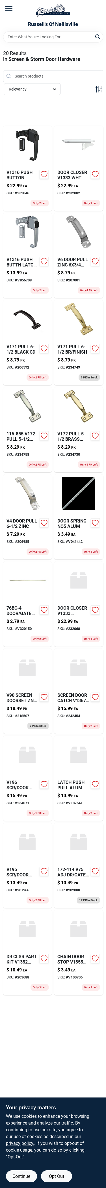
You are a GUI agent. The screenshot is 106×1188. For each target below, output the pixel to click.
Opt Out (56, 1176)
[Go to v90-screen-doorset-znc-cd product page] (27, 691)
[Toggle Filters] (99, 89)
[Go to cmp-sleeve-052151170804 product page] (27, 865)
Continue (21, 1176)
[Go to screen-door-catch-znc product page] (78, 691)
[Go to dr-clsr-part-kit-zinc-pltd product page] (27, 952)
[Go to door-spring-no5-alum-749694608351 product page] (78, 516)
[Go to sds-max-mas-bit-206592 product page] (27, 342)
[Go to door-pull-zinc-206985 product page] (27, 516)
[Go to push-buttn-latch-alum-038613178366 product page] (27, 255)
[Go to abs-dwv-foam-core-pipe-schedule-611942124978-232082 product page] (78, 168)
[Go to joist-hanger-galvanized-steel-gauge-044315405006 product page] (27, 429)
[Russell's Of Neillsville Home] (53, 10)
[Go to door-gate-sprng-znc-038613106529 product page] (27, 604)
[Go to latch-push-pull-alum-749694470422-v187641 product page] (78, 778)
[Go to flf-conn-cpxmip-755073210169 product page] (78, 255)
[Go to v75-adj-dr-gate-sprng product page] (78, 865)
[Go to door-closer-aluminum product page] (78, 604)
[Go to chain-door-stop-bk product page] (78, 952)
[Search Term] (53, 37)
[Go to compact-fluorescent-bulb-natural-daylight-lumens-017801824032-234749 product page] (78, 342)
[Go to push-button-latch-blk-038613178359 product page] (27, 168)
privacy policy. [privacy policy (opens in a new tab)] (20, 1143)
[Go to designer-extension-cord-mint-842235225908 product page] (78, 429)
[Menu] (8, 8)
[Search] (98, 36)
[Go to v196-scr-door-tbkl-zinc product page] (27, 778)
